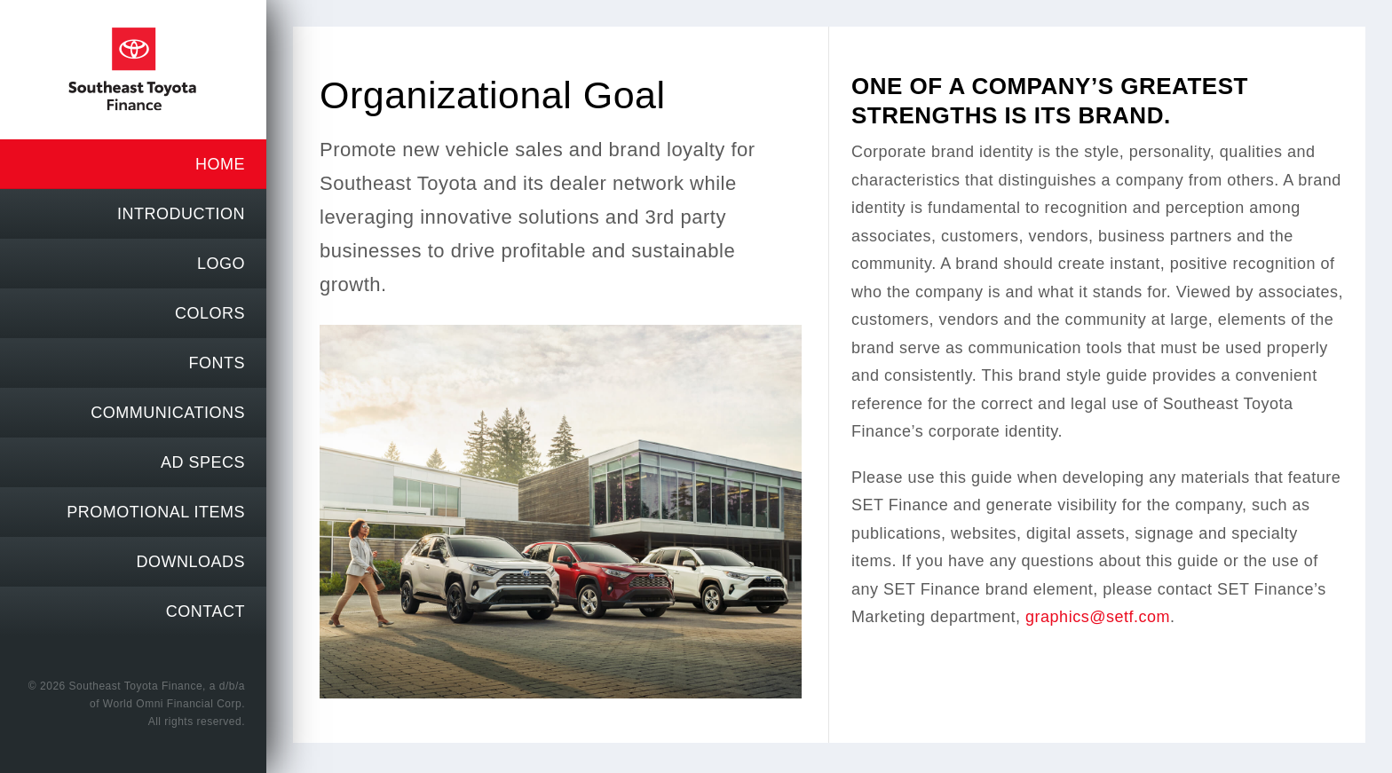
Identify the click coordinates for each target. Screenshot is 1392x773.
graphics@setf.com (1097, 617)
